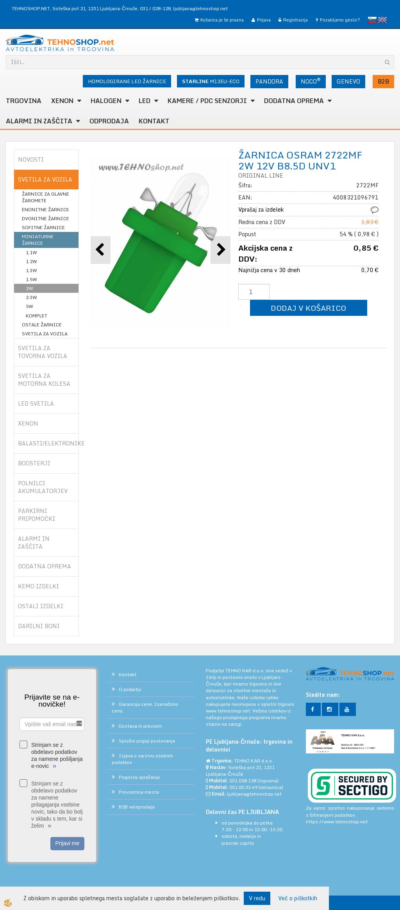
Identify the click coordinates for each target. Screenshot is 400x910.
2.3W (31, 297)
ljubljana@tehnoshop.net (200, 8)
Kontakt (154, 121)
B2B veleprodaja (137, 806)
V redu (257, 898)
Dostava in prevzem (140, 726)
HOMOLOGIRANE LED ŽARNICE (127, 81)
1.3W (31, 270)
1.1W (31, 252)
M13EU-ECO (210, 81)
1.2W (31, 261)
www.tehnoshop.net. (229, 710)
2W (29, 288)
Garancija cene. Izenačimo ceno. (145, 707)
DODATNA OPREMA (294, 101)
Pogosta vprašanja (139, 777)
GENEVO (348, 81)
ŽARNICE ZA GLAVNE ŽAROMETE (45, 197)
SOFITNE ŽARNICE (43, 227)
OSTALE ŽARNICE (42, 324)
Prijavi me (67, 843)
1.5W (31, 279)
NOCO (311, 80)
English (382, 20)
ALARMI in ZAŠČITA (39, 121)
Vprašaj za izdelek (261, 209)
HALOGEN (106, 101)
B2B (383, 81)
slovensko (372, 20)
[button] (220, 250)
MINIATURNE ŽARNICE (38, 240)
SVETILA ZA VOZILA (45, 333)
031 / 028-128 (155, 8)
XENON (62, 101)
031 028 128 (242, 780)
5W (29, 306)
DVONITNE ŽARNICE (45, 218)
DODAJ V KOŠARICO (308, 308)
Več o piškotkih (297, 898)
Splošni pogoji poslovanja (147, 740)
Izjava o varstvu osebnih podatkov (142, 759)
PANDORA (269, 81)
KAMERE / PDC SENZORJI (207, 101)
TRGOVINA (23, 101)
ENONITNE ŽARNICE (45, 209)
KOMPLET (36, 315)
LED (144, 101)
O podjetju (130, 689)
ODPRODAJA (109, 121)
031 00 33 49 (243, 787)
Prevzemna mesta (139, 792)
